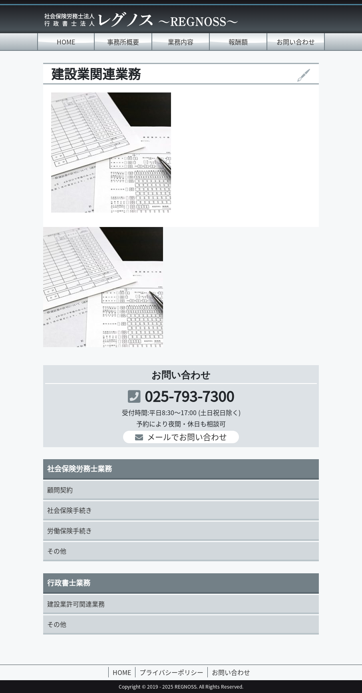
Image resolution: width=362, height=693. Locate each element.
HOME (66, 41)
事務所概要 (123, 41)
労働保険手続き (69, 530)
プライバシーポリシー (171, 672)
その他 (56, 551)
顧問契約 (60, 489)
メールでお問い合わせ (181, 437)
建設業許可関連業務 (76, 604)
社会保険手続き (69, 510)
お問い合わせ (295, 41)
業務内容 (180, 41)
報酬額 (238, 41)
